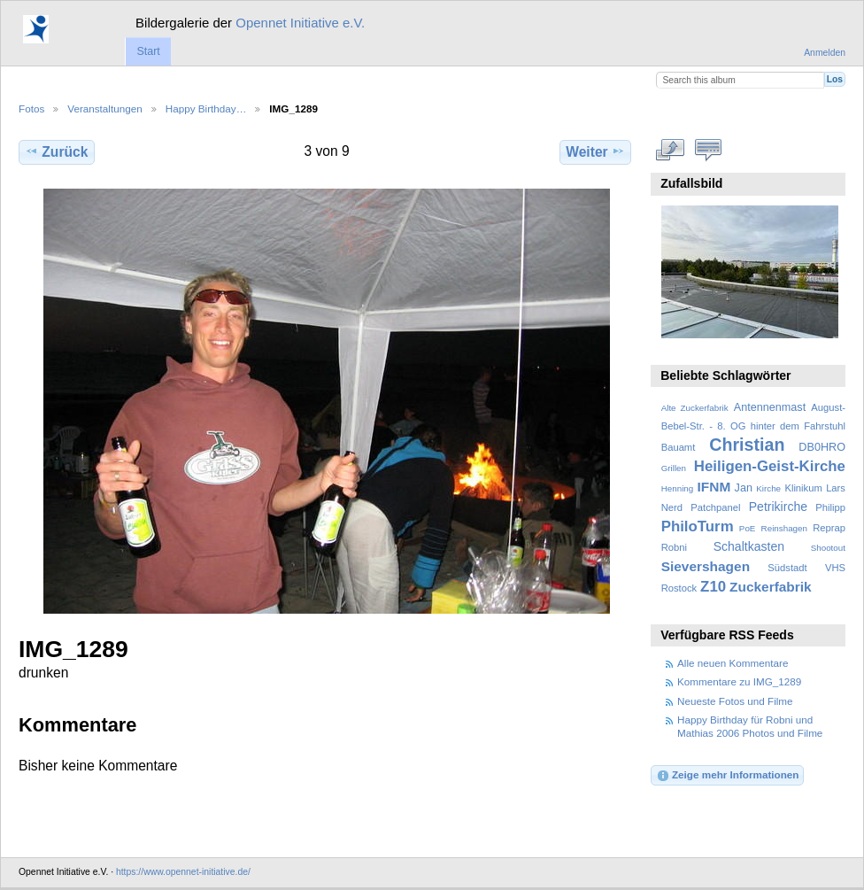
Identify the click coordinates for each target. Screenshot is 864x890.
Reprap (829, 527)
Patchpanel (715, 507)
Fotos (31, 108)
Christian (746, 444)
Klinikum (803, 488)
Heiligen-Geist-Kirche (769, 466)
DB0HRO (821, 447)
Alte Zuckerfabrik (695, 408)
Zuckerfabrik (770, 586)
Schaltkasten (749, 546)
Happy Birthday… (206, 108)
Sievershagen (705, 566)
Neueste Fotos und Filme (735, 701)
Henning (677, 488)
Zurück (56, 151)
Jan (743, 488)
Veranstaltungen (104, 108)
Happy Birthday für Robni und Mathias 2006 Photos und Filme (749, 726)
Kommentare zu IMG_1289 (739, 681)
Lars (835, 488)
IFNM (714, 486)
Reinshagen (784, 528)
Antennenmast (770, 407)
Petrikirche (778, 506)
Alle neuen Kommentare (732, 663)
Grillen (673, 468)
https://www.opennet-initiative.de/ (183, 872)
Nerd (672, 507)
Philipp (830, 507)
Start (147, 51)
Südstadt (787, 567)
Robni (674, 547)
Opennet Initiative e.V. (300, 22)
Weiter (595, 151)
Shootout (828, 548)
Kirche (768, 488)
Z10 (713, 586)
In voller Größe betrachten (671, 149)
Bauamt (678, 447)
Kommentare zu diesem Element (709, 149)
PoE (747, 528)
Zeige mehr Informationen (727, 776)
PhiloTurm (697, 526)
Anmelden (824, 53)
